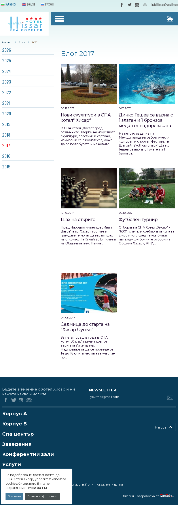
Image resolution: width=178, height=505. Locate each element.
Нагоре (161, 427)
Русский (47, 5)
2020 (6, 113)
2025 (6, 60)
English (28, 5)
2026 (6, 50)
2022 (6, 92)
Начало (7, 42)
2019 (6, 124)
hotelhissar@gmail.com (164, 4)
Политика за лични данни (104, 484)
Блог (22, 42)
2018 (6, 134)
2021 (6, 103)
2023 (6, 81)
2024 (6, 71)
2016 (6, 156)
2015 (6, 166)
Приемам (14, 496)
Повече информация (42, 496)
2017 (6, 145)
